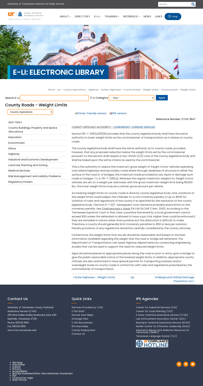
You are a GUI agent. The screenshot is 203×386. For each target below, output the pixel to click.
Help (175, 16)
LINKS (158, 16)
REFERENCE (131, 16)
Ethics (12, 148)
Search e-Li (12, 98)
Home (51, 89)
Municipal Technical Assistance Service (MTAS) (163, 322)
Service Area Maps (82, 315)
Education (15, 137)
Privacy (16, 369)
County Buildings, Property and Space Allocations (32, 129)
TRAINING (112, 16)
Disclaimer (18, 364)
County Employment (83, 330)
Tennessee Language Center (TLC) (156, 336)
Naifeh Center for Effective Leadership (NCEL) (163, 326)
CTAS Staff (78, 311)
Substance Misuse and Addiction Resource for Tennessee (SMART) (162, 331)
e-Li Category (99, 98)
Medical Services (19, 170)
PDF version (119, 113)
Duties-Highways (111, 89)
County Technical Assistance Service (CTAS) (162, 315)
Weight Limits (151, 89)
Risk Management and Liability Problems (34, 176)
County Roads (132, 89)
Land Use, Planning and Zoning (27, 165)
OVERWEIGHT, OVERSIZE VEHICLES (134, 127)
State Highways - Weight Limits (94, 277)
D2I (14, 375)
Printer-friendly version (92, 113)
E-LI (97, 16)
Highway (93, 89)
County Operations (74, 89)
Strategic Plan (80, 318)
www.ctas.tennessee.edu (22, 330)
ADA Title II (15, 122)
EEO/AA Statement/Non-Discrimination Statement (42, 373)
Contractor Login (22, 377)
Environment (16, 143)
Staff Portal (19, 380)
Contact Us (78, 333)
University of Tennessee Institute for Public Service (36, 3)
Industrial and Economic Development (33, 159)
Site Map (17, 362)
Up (132, 277)
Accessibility (19, 371)
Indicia (16, 367)
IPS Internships (80, 326)
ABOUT (65, 16)
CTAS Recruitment (82, 322)
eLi (59, 89)
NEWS (147, 16)
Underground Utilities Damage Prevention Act (174, 279)
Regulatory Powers (20, 182)
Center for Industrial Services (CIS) (156, 307)
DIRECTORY (82, 16)
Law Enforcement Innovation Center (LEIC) (161, 318)
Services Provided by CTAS (87, 307)
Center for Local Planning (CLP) (154, 311)
